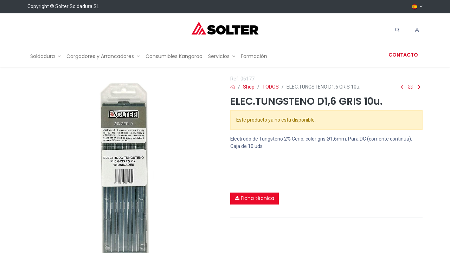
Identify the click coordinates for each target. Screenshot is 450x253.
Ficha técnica (254, 198)
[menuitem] (45, 56)
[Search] (397, 30)
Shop (249, 87)
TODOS (270, 87)
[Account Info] (417, 30)
